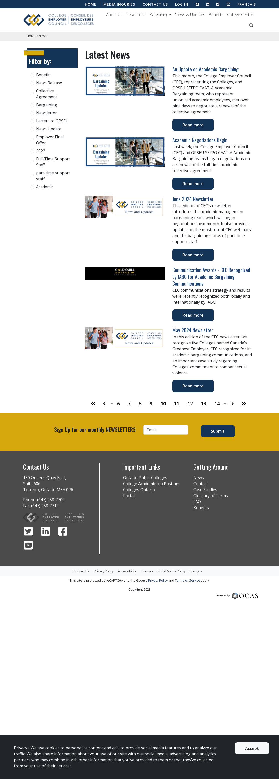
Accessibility (127, 571)
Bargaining (158, 14)
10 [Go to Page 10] (163, 403)
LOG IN (181, 4)
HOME (90, 4)
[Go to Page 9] (104, 403)
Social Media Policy (171, 571)
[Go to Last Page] (244, 403)
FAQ (197, 501)
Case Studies (205, 489)
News (198, 477)
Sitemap (147, 571)
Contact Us (81, 571)
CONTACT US (155, 4)
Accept (252, 748)
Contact (200, 483)
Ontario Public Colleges (145, 477)
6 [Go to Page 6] (118, 403)
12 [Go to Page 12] (190, 403)
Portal (129, 495)
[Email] (165, 430)
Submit (218, 431)
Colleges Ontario (139, 489)
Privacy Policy (103, 571)
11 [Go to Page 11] (176, 403)
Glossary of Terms (210, 495)
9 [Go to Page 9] (151, 403)
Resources (136, 14)
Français (246, 4)
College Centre (240, 14)
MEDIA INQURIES (119, 4)
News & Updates (190, 14)
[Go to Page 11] (232, 403)
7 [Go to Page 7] (129, 403)
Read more (193, 125)
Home (31, 36)
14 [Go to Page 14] (217, 403)
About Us (114, 14)
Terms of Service (187, 580)
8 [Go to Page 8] (140, 403)
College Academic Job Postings (151, 483)
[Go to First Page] (93, 403)
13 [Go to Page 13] (203, 403)
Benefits (216, 14)
